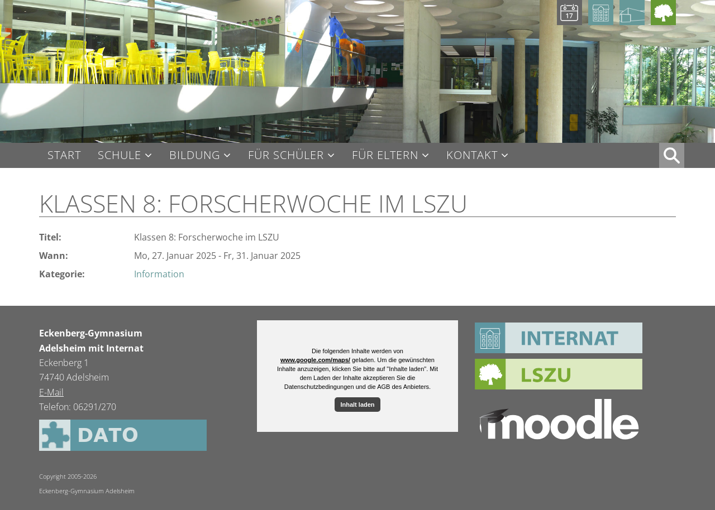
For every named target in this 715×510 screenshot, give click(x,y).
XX (671, 155)
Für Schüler (286, 155)
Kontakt (472, 155)
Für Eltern (385, 155)
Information (159, 274)
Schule (119, 155)
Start (64, 155)
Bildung (194, 155)
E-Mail (51, 392)
